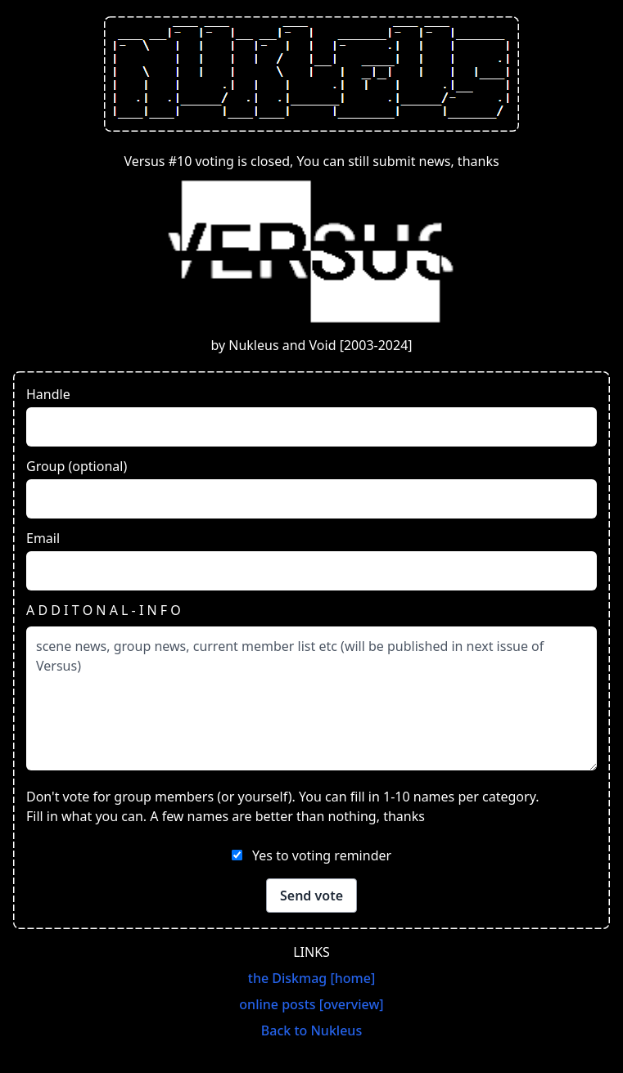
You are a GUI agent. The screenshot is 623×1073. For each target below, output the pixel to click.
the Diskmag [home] (311, 978)
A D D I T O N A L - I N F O (103, 610)
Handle (48, 394)
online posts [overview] (311, 1004)
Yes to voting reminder (321, 855)
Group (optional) (76, 466)
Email (43, 538)
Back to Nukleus (311, 1030)
